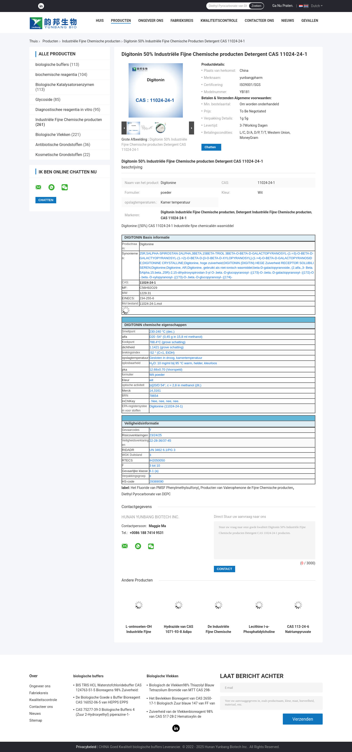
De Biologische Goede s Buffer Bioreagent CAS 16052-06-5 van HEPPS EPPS (108, 699)
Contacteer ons (259, 21)
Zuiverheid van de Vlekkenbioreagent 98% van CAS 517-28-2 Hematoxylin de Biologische (181, 715)
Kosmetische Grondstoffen (58, 154)
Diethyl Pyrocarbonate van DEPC (146, 494)
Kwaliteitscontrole (219, 21)
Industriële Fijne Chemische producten (91, 41)
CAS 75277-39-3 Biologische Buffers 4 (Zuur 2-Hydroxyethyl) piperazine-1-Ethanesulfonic (105, 713)
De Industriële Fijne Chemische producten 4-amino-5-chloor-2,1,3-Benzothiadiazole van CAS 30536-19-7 (218, 629)
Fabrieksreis (182, 21)
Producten (121, 21)
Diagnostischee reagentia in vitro (63, 109)
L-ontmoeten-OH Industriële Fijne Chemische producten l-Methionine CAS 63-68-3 (139, 629)
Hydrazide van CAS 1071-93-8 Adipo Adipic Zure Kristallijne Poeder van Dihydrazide (178, 629)
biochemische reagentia (56, 74)
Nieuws (287, 21)
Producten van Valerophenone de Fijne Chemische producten (246, 488)
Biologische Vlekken (52, 134)
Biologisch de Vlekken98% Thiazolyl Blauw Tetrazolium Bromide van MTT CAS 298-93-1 (181, 688)
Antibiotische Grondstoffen (58, 144)
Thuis (33, 41)
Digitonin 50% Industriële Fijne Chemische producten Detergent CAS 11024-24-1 (154, 144)
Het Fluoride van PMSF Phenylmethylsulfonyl (165, 488)
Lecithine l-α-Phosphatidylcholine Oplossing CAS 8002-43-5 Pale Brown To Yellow (259, 629)
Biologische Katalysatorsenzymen (64, 84)
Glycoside (43, 99)
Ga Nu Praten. (282, 6)
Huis (100, 21)
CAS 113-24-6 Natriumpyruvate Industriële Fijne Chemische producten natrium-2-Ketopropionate (298, 629)
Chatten (210, 147)
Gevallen (309, 21)
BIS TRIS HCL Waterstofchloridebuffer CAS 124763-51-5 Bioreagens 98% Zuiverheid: (109, 687)
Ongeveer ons (150, 21)
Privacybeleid (86, 747)
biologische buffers (52, 64)
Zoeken (256, 6)
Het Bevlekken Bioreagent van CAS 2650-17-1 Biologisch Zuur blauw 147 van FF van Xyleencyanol (182, 701)
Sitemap (35, 720)
